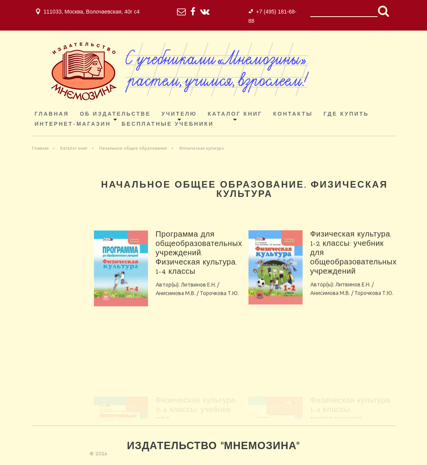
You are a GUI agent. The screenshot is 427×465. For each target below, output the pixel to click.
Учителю (179, 114)
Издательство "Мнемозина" (213, 447)
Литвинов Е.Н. (198, 292)
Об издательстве (115, 114)
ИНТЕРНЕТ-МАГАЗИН (73, 124)
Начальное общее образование (133, 148)
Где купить (346, 114)
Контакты (293, 114)
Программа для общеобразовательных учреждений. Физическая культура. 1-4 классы (199, 260)
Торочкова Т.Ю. (219, 300)
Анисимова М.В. (176, 300)
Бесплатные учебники (168, 124)
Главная (52, 114)
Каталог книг (235, 114)
